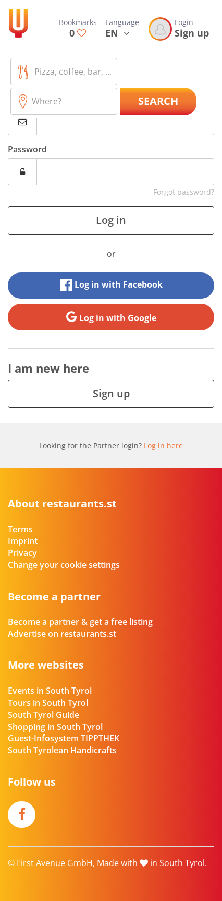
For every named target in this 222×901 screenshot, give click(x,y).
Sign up (111, 393)
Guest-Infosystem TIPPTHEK (63, 738)
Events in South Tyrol (50, 690)
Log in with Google (111, 317)
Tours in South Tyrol (48, 702)
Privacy (22, 553)
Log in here (163, 445)
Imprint (23, 541)
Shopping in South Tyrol (55, 726)
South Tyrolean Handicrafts (62, 750)
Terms (20, 529)
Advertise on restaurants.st (62, 633)
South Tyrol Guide (43, 714)
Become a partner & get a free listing (80, 621)
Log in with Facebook (111, 285)
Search (158, 101)
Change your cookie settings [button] (64, 565)
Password (27, 149)
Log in (111, 220)
